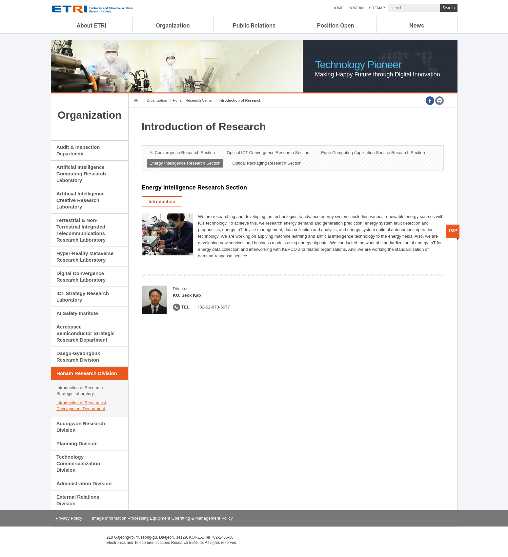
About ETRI (92, 25)
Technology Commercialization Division (78, 463)
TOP (452, 230)
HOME (338, 8)
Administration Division (84, 483)
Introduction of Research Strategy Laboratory (79, 390)
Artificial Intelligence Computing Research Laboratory (81, 173)
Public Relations (254, 25)
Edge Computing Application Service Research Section (373, 152)
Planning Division (77, 443)
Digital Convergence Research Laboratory (81, 276)
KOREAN (356, 8)
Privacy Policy (69, 518)
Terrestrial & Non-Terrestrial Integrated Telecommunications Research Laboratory (81, 230)
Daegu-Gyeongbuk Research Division (78, 356)
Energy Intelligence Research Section (185, 163)
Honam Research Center (193, 100)
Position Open (335, 25)
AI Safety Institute (77, 313)
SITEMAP (377, 8)
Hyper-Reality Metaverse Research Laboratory (84, 256)
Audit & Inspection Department (78, 150)
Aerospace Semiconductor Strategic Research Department (85, 333)
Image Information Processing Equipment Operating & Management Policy (162, 518)
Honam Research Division (86, 373)
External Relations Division (77, 500)
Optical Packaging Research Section (267, 163)
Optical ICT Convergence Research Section (268, 152)
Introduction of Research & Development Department (81, 405)
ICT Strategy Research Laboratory (82, 296)
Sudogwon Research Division (80, 427)
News (416, 25)
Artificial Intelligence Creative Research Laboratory (80, 200)
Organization (173, 25)
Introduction (162, 201)
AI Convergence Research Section (182, 152)
